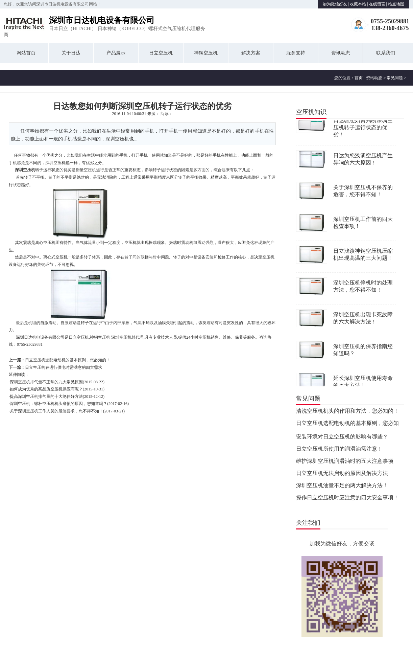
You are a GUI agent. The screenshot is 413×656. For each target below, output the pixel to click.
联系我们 (385, 52)
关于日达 (71, 52)
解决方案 (250, 52)
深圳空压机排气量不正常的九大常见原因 (46, 382)
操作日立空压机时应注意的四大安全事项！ (347, 498)
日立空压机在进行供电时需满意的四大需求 (63, 367)
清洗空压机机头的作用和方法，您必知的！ (347, 412)
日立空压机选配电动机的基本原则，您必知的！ (67, 360)
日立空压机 (161, 52)
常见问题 (395, 77)
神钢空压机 (206, 52)
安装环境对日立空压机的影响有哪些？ (342, 437)
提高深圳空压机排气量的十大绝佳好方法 (46, 396)
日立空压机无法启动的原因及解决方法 (342, 474)
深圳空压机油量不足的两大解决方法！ (342, 486)
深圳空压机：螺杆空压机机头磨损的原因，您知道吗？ (58, 403)
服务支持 (295, 52)
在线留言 (377, 4)
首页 (359, 77)
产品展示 (115, 52)
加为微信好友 (335, 4)
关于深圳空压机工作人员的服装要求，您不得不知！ (56, 411)
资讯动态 (340, 52)
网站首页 (26, 52)
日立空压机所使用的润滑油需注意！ (339, 450)
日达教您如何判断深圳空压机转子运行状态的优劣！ (363, 128)
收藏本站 (358, 4)
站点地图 (396, 4)
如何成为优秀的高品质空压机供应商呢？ (46, 389)
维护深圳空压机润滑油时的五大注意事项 (344, 462)
